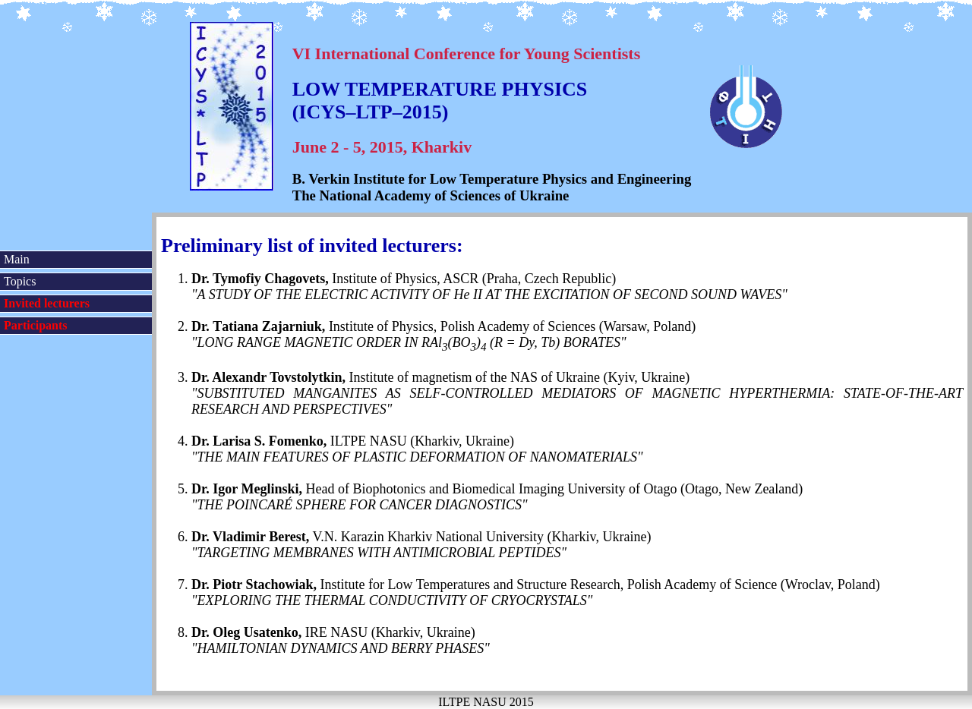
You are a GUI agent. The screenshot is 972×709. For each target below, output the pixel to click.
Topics (20, 281)
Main (17, 259)
